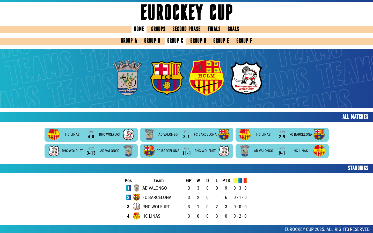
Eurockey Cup (186, 14)
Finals (214, 29)
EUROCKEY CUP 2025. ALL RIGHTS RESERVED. (328, 229)
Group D (198, 41)
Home (139, 29)
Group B (152, 41)
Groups (158, 29)
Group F (244, 41)
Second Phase (186, 29)
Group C (175, 41)
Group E (221, 41)
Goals (233, 29)
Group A (129, 41)
